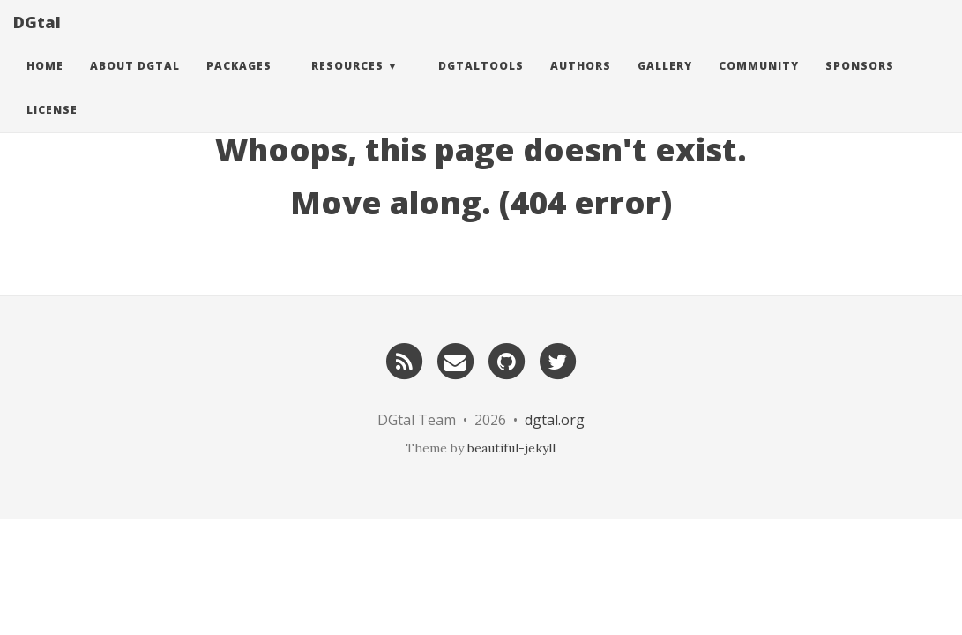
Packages (239, 83)
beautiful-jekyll (511, 448)
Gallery (665, 83)
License (52, 127)
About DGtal (135, 83)
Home (44, 83)
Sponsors (859, 83)
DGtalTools (481, 83)
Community (759, 83)
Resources (347, 83)
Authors (580, 83)
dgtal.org (555, 420)
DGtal (37, 39)
